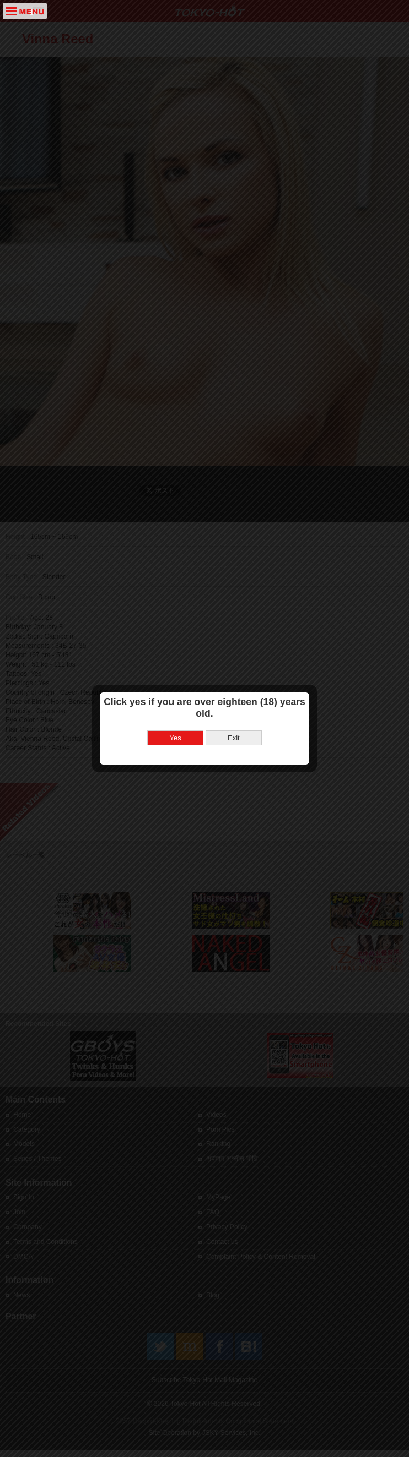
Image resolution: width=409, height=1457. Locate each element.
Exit (234, 718)
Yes (175, 718)
